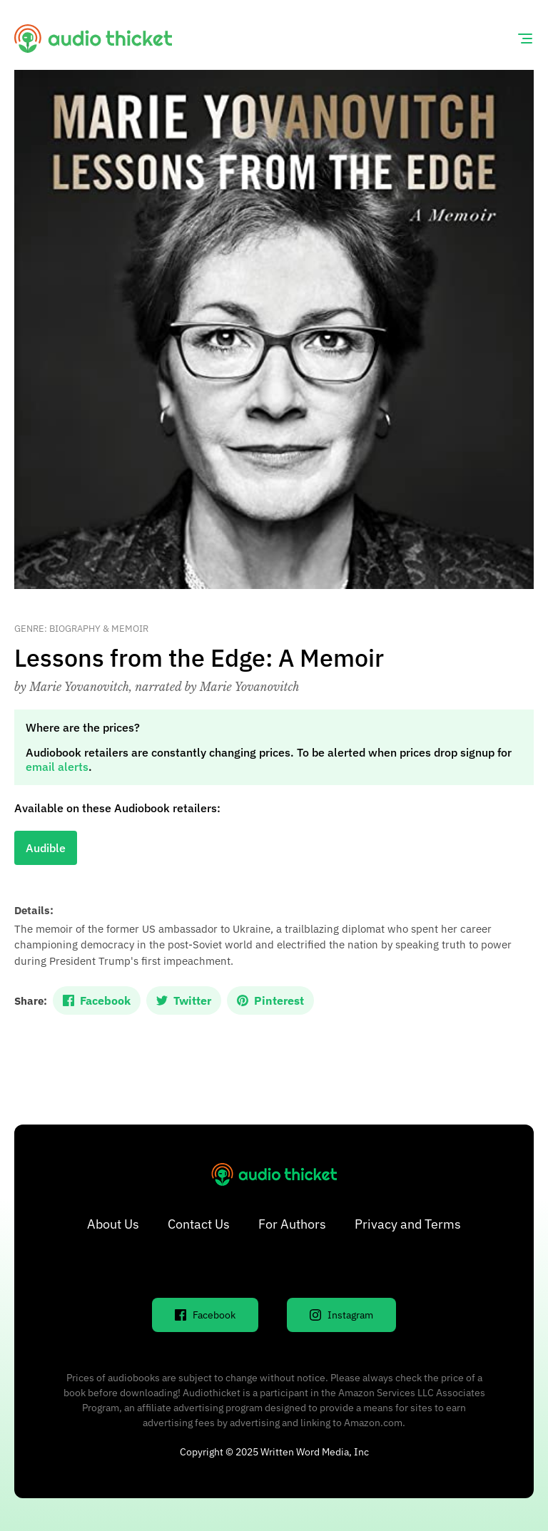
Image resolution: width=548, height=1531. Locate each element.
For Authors (292, 1224)
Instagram (341, 1315)
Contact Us (199, 1224)
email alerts (57, 766)
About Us (113, 1224)
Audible (46, 848)
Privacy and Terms (408, 1224)
